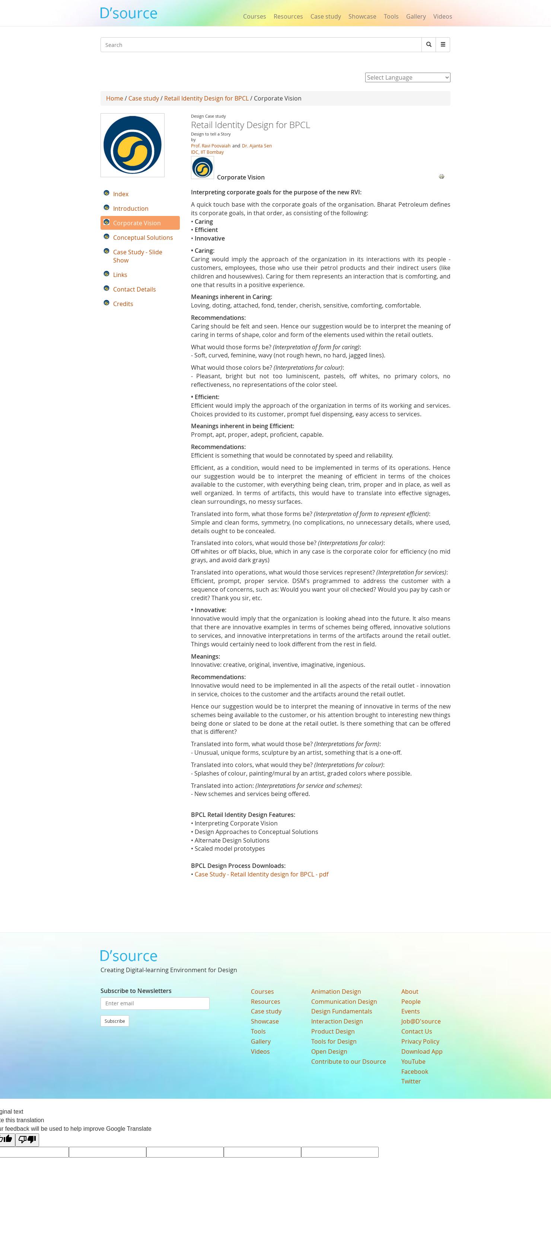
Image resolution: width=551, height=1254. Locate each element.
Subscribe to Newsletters (136, 991)
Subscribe (115, 1021)
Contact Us (416, 1031)
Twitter (411, 1081)
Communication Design (344, 1001)
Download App (422, 1051)
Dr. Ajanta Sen (257, 146)
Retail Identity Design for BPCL (206, 98)
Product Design (333, 1031)
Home (114, 98)
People (411, 1001)
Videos (442, 16)
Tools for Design (334, 1041)
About (409, 991)
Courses (254, 16)
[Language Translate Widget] (407, 77)
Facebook (414, 1071)
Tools (391, 16)
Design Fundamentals (341, 1011)
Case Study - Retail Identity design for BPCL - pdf (261, 874)
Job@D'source (421, 1021)
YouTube (413, 1061)
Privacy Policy (420, 1041)
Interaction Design (337, 1021)
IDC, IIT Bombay (207, 152)
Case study (325, 16)
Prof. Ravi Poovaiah (210, 146)
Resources (288, 16)
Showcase (362, 16)
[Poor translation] (27, 1140)
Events (410, 1011)
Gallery (416, 16)
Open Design (329, 1051)
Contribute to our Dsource (348, 1061)
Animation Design (336, 991)
